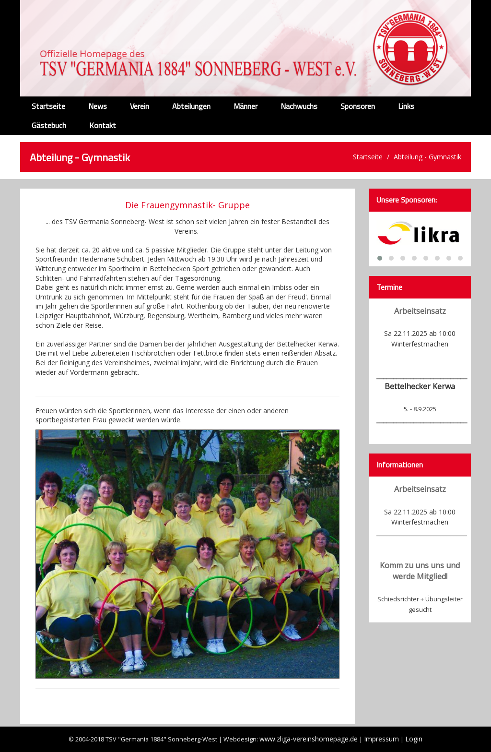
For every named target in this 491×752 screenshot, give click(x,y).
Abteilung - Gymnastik (427, 156)
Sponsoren (357, 106)
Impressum (381, 738)
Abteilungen (191, 106)
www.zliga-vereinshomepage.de (308, 738)
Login (413, 738)
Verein (139, 106)
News (97, 106)
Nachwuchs (299, 106)
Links (406, 106)
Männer (245, 106)
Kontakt (102, 125)
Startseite (48, 106)
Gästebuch (49, 125)
